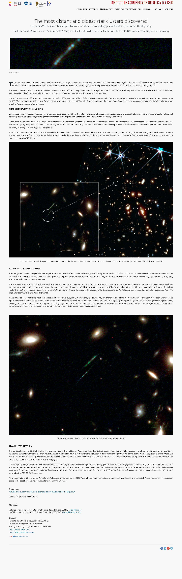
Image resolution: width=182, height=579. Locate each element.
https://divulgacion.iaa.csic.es (21, 532)
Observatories (145, 9)
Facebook (161, 548)
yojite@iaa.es (75, 510)
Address (169, 9)
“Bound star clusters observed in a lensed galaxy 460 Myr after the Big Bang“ (42, 491)
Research (93, 9)
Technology (106, 9)
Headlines (82, 9)
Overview (119, 9)
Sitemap (159, 9)
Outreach (131, 9)
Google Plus (168, 548)
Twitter (165, 548)
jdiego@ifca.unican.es (71, 512)
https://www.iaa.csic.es (19, 529)
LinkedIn (171, 548)
